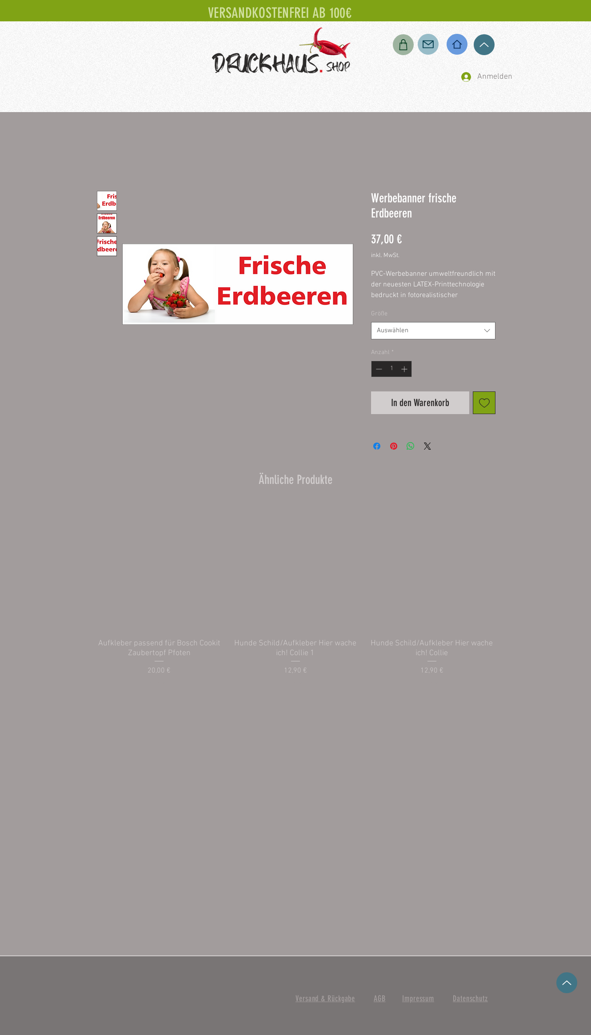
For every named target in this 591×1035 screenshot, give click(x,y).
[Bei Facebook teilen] (376, 446)
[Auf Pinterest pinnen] (393, 446)
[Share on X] (427, 446)
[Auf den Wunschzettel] (484, 402)
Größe (379, 314)
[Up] (484, 44)
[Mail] (428, 44)
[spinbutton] (391, 369)
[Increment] (405, 369)
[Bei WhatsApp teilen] (410, 446)
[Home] (457, 44)
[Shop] (403, 44)
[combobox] (433, 330)
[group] (295, 595)
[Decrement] (377, 369)
